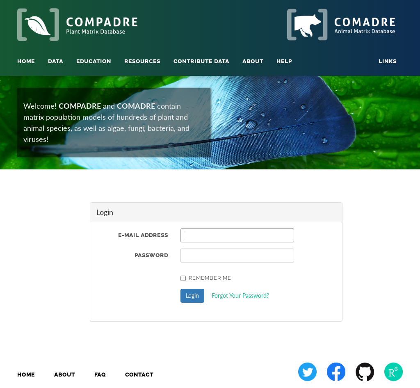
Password (151, 255)
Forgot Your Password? (240, 295)
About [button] (252, 61)
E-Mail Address (143, 235)
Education (93, 61)
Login (192, 295)
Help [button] (284, 61)
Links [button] (388, 61)
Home (26, 61)
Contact (139, 375)
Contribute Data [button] (201, 61)
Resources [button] (142, 61)
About (64, 375)
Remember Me (205, 278)
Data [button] (55, 61)
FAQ (100, 375)
